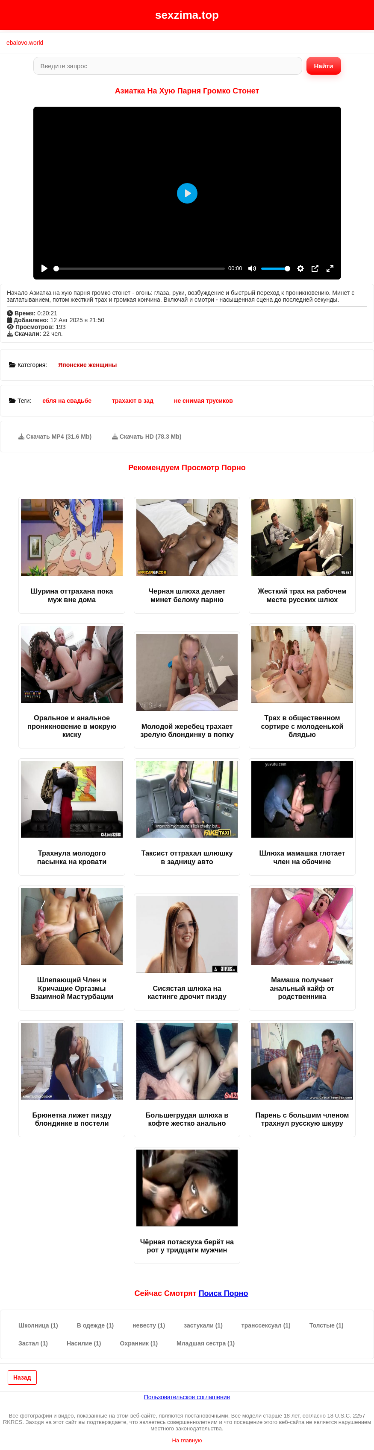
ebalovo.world (24, 42)
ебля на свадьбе (66, 400)
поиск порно (223, 1293)
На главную (187, 1440)
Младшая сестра (206, 1343)
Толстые (326, 1325)
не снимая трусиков (203, 400)
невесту (149, 1325)
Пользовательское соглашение (187, 1397)
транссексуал (266, 1325)
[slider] (139, 269)
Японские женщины (87, 364)
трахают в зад (132, 400)
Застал (33, 1343)
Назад (22, 1377)
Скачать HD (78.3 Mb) (147, 436)
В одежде (95, 1325)
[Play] (44, 268)
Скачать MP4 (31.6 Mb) (54, 436)
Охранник (139, 1343)
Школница (38, 1325)
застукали (203, 1325)
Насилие (84, 1343)
